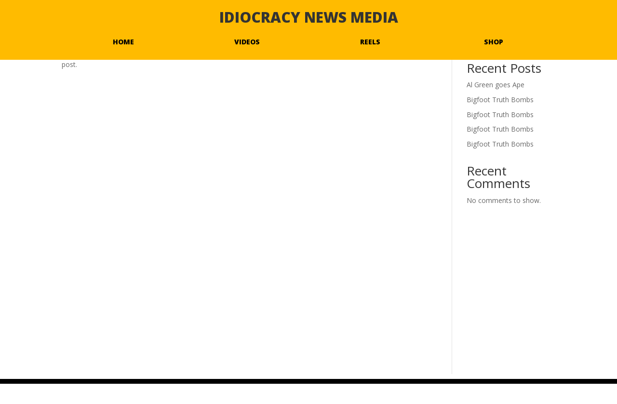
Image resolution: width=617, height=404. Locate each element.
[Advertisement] (308, 306)
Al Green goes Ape (495, 84)
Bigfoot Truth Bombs (500, 99)
